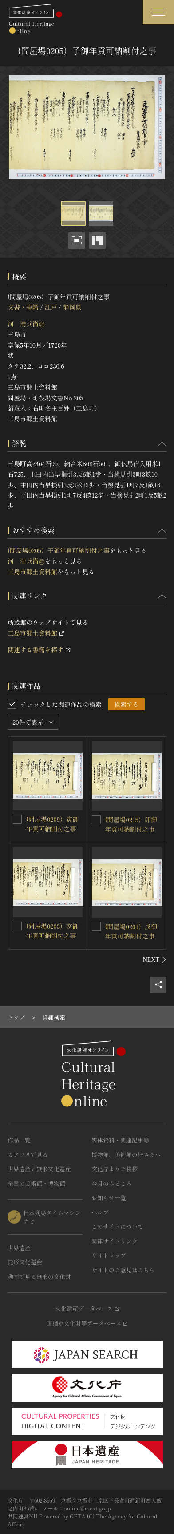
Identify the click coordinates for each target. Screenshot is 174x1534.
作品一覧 (19, 1140)
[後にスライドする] (154, 960)
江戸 (50, 306)
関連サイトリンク (114, 1241)
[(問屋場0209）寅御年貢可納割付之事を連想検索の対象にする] (17, 819)
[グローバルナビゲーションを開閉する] (158, 12)
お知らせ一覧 (108, 1197)
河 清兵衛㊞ (26, 323)
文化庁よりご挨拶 (114, 1169)
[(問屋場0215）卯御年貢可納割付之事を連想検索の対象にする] (96, 819)
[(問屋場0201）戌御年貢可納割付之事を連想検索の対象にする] (96, 926)
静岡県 (72, 306)
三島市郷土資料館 (32, 571)
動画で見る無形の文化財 (39, 1276)
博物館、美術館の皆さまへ (126, 1154)
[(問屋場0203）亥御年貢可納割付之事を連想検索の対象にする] (17, 926)
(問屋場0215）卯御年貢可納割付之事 (131, 824)
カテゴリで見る (28, 1154)
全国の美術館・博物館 (36, 1183)
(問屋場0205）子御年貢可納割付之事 (59, 550)
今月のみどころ (111, 1183)
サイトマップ (108, 1255)
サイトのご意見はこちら (123, 1270)
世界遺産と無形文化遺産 (39, 1169)
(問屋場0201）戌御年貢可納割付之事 (131, 931)
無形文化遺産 (25, 1262)
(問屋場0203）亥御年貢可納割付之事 (52, 931)
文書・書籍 (23, 306)
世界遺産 (19, 1248)
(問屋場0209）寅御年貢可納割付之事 (52, 824)
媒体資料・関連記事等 (120, 1140)
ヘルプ (100, 1212)
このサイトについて (117, 1226)
